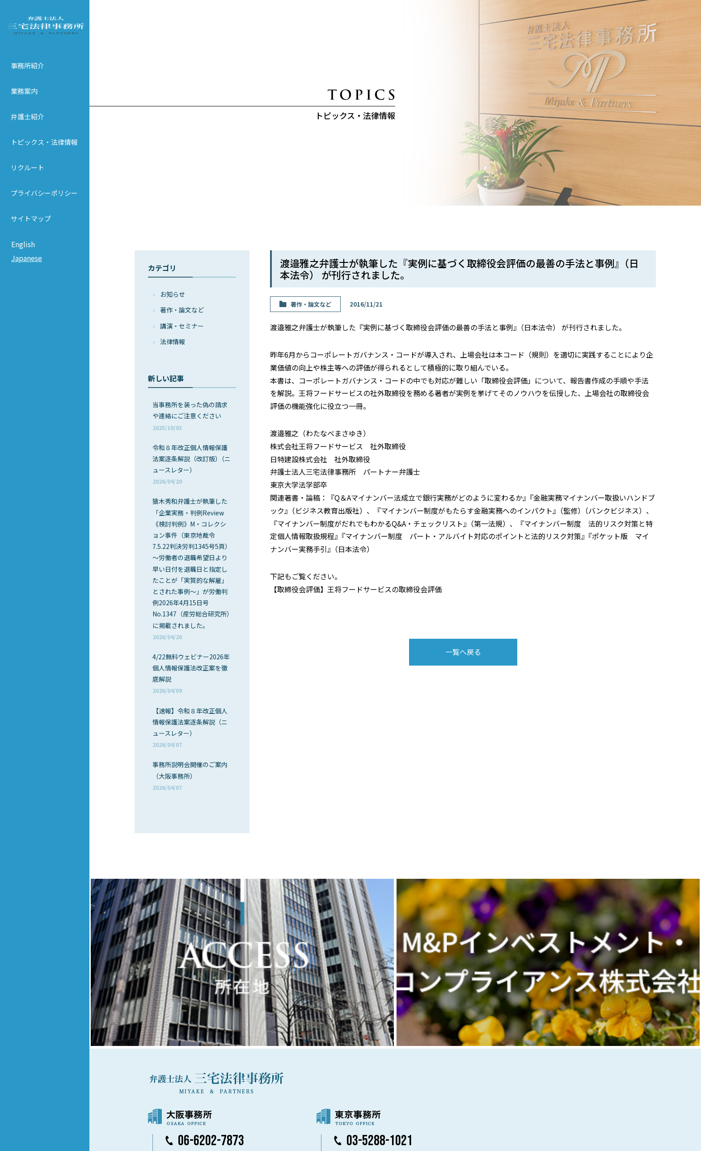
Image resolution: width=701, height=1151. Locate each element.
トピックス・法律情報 (44, 155)
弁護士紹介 (27, 129)
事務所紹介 (27, 78)
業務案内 (24, 104)
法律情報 (172, 341)
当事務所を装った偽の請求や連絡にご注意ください (190, 415)
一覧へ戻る (463, 651)
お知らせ (172, 294)
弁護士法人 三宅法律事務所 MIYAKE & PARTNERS (45, 31)
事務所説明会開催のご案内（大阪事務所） (190, 775)
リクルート (27, 180)
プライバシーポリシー (44, 206)
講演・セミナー (182, 325)
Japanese (26, 271)
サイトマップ (31, 231)
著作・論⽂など (182, 309)
